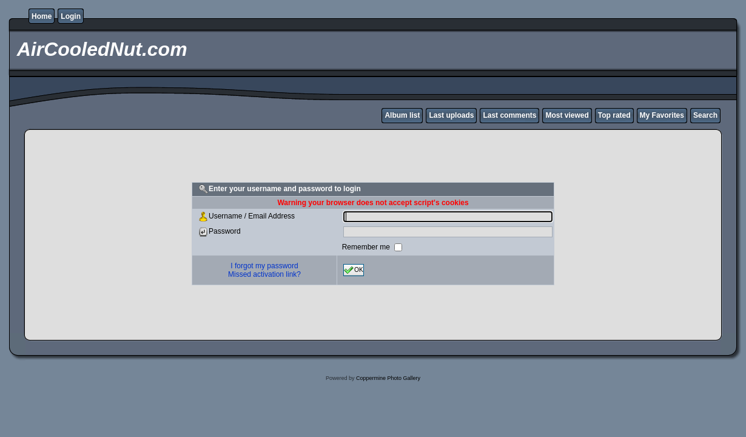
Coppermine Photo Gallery (388, 378)
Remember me (367, 247)
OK (353, 270)
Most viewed (566, 115)
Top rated (614, 115)
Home (42, 16)
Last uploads (451, 115)
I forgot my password (264, 266)
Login (71, 16)
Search (705, 115)
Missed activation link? (264, 274)
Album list (402, 115)
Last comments (509, 115)
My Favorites (662, 115)
